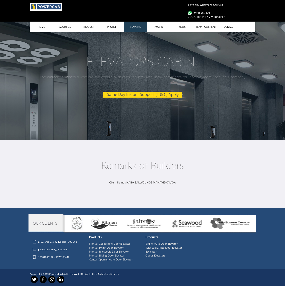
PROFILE (111, 27)
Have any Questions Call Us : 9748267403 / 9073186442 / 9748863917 (206, 10)
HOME (41, 27)
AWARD (159, 27)
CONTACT (229, 27)
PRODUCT (88, 27)
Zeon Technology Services (105, 274)
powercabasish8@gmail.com (52, 249)
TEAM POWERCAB (206, 27)
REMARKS (135, 27)
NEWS (182, 27)
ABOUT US (65, 27)
